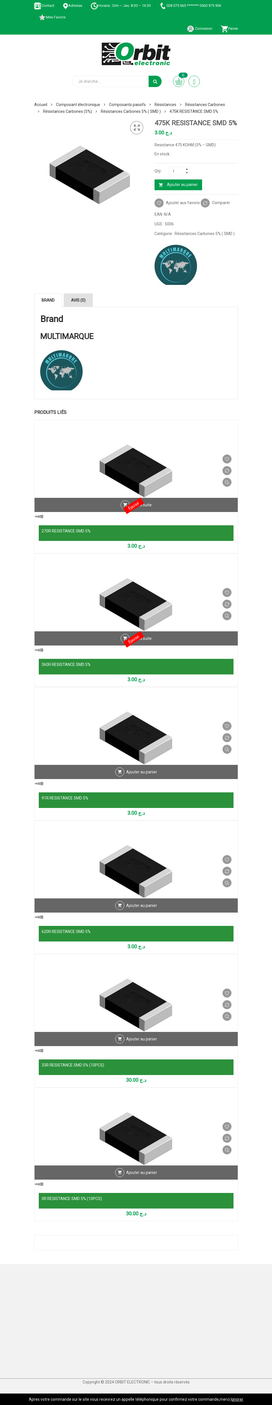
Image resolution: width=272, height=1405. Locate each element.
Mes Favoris (52, 17)
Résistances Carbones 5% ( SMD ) (131, 111)
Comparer (221, 202)
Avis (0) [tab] (78, 300)
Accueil (40, 104)
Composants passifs (127, 104)
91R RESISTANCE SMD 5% (65, 798)
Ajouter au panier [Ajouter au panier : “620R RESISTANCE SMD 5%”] (141, 905)
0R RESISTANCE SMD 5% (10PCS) (72, 1198)
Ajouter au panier (182, 184)
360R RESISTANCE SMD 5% (66, 664)
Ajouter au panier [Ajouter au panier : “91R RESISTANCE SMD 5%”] (141, 772)
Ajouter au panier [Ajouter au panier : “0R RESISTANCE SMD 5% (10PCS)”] (141, 1172)
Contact (44, 5)
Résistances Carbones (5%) (67, 111)
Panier (229, 28)
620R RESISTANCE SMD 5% (66, 931)
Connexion (199, 28)
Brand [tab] (48, 300)
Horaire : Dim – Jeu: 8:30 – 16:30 (121, 5)
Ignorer (237, 1399)
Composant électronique (78, 104)
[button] (136, 127)
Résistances (165, 104)
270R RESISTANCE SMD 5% (66, 531)
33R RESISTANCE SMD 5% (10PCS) (73, 1065)
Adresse (72, 5)
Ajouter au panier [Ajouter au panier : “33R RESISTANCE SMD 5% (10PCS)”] (141, 1039)
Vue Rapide (227, 482)
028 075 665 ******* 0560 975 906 (190, 5)
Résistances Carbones (205, 104)
